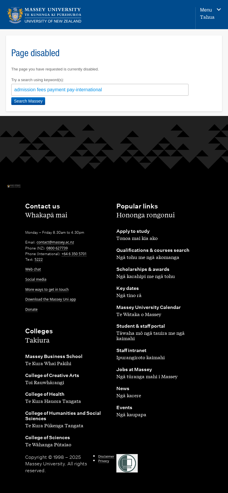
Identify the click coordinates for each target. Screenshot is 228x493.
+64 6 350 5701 (74, 253)
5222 (38, 259)
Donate (31, 309)
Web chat (33, 269)
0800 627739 (57, 248)
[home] (44, 15)
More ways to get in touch (47, 289)
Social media (35, 279)
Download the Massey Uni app (50, 299)
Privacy (103, 461)
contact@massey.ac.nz (55, 242)
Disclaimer (106, 456)
